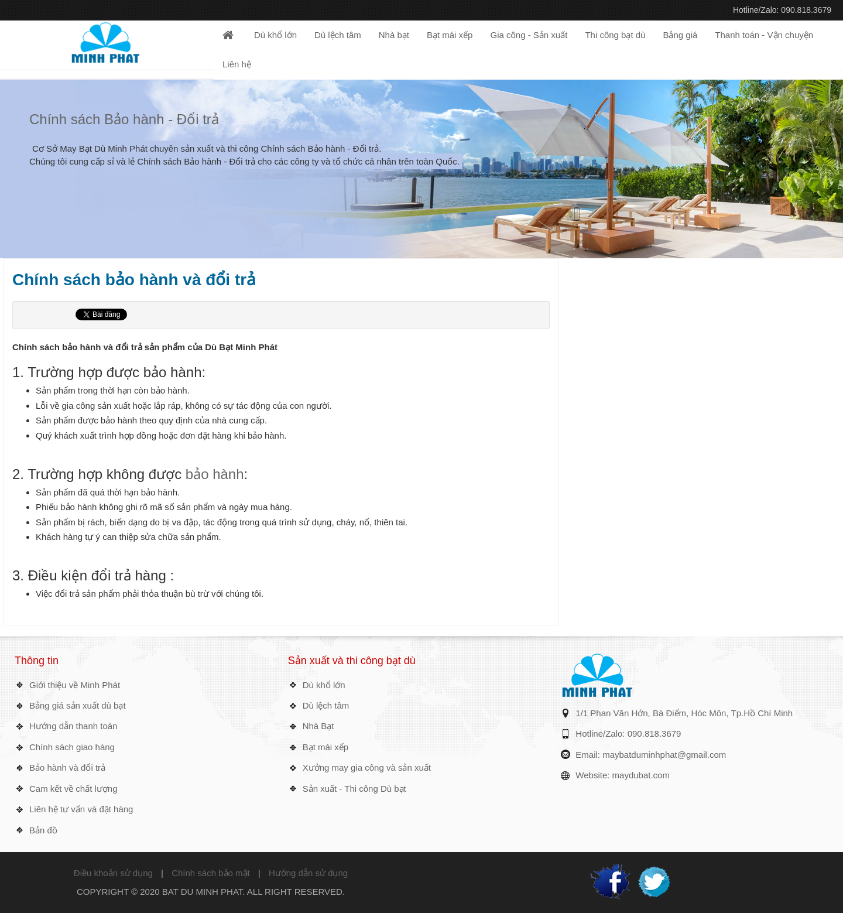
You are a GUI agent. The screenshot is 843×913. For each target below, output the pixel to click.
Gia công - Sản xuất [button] (528, 35)
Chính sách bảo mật (211, 873)
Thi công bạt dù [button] (615, 35)
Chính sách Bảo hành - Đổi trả (124, 119)
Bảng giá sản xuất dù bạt (77, 705)
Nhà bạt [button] (394, 35)
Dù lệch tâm (326, 705)
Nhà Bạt (318, 726)
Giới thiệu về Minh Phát (74, 685)
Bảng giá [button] (680, 35)
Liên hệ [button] (236, 64)
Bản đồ (43, 830)
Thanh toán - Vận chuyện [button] (764, 35)
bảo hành (215, 474)
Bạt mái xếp (326, 747)
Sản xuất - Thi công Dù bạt (354, 789)
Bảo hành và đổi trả (67, 767)
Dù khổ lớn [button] (275, 35)
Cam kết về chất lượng (73, 789)
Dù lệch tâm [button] (337, 35)
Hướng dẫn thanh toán (73, 726)
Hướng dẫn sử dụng (308, 873)
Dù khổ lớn (324, 685)
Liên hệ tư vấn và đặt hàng (81, 809)
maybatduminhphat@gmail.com (664, 755)
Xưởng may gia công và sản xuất (367, 767)
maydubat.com (641, 775)
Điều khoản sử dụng (113, 873)
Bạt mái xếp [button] (450, 35)
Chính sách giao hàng (72, 747)
